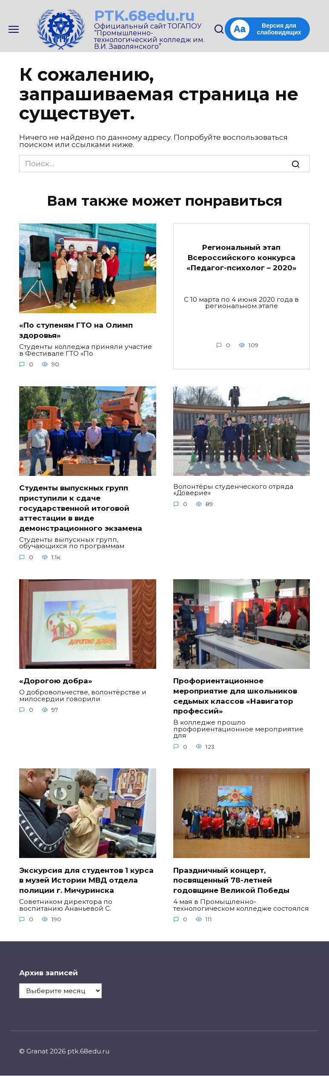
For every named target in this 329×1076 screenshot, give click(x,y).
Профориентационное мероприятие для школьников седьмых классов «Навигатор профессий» (235, 696)
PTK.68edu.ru (144, 16)
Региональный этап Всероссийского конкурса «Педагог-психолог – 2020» (241, 257)
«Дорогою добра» (55, 681)
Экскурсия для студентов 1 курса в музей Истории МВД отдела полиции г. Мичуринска (86, 880)
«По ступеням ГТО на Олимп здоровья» (76, 330)
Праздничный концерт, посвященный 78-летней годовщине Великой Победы (231, 880)
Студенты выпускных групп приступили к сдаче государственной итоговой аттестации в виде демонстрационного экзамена (80, 508)
